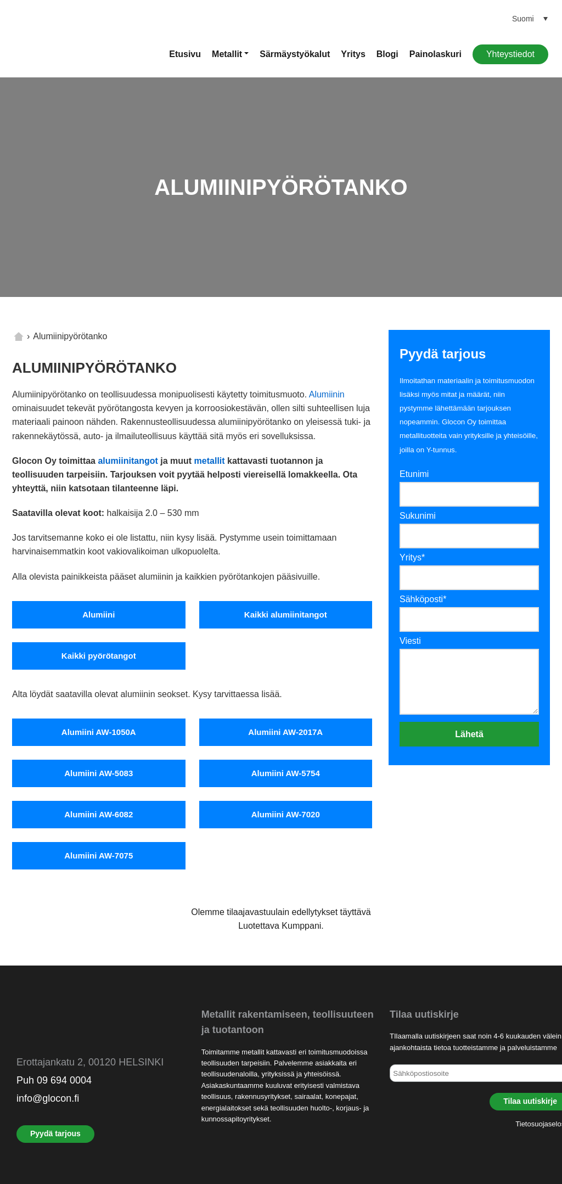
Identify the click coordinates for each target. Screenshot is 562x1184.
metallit (209, 460)
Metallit (227, 54)
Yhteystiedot (510, 54)
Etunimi (414, 474)
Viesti (410, 641)
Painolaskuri (435, 54)
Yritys (353, 54)
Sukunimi (418, 515)
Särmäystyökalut (295, 54)
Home (19, 336)
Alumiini (98, 614)
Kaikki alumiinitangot (285, 614)
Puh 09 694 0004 (54, 1080)
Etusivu (185, 54)
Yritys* (412, 557)
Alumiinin (327, 394)
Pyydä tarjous (55, 1133)
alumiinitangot (128, 460)
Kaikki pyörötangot (98, 655)
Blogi (387, 54)
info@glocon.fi (47, 1098)
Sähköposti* (423, 599)
